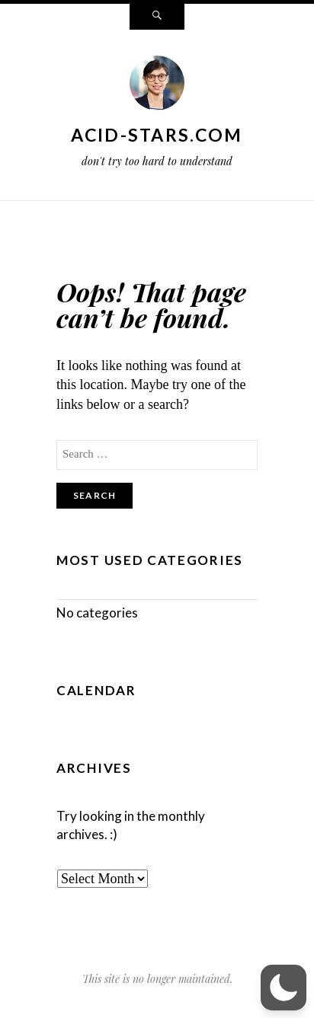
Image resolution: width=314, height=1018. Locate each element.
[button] (283, 987)
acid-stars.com (156, 134)
